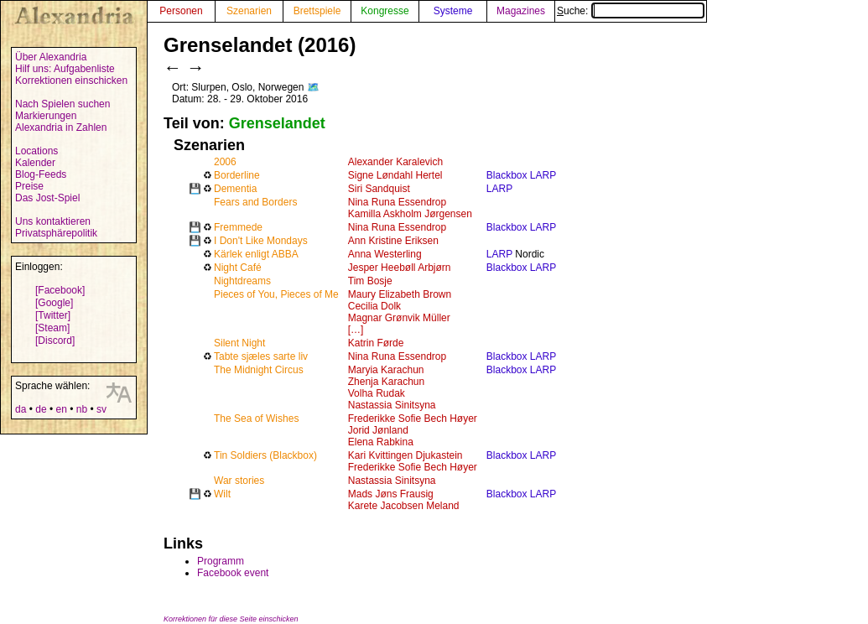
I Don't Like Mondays (261, 241)
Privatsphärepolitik (56, 233)
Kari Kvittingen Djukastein (405, 455)
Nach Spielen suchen (62, 104)
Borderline (237, 175)
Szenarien (249, 11)
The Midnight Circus (259, 370)
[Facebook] (60, 290)
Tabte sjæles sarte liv (261, 356)
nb (81, 409)
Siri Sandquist (379, 189)
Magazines (520, 11)
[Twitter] (52, 315)
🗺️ (313, 87)
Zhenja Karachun (386, 381)
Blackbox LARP (521, 175)
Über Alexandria (50, 57)
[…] (356, 329)
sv (101, 409)
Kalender (35, 163)
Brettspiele (317, 11)
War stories (239, 480)
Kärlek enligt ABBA (256, 254)
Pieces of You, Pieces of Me (276, 294)
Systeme (453, 11)
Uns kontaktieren (53, 221)
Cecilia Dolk (374, 306)
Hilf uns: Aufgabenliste (65, 69)
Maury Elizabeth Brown (399, 294)
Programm (220, 561)
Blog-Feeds (40, 174)
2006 (225, 162)
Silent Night (239, 343)
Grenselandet (277, 123)
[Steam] (52, 328)
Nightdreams (242, 281)
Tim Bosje (370, 281)
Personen (180, 11)
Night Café (238, 267)
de (40, 409)
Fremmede (238, 227)
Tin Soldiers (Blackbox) (265, 455)
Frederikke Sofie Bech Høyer (412, 418)
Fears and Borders (255, 202)
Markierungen (45, 116)
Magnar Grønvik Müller (399, 318)
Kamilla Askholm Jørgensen (410, 214)
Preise (29, 186)
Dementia (235, 189)
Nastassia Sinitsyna (392, 405)
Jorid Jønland (378, 430)
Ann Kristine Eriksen (393, 241)
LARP (499, 189)
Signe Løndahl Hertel (395, 175)
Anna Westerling (385, 254)
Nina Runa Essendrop (397, 202)
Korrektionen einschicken (71, 80)
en (60, 409)
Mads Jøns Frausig (391, 494)
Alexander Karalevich (395, 162)
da (20, 409)
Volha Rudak (376, 393)
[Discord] (55, 340)
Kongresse (384, 11)
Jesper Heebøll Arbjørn (399, 267)
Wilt (222, 494)
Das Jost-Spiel (47, 198)
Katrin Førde (376, 343)
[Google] (54, 303)
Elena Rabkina (380, 442)
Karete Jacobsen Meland (404, 506)
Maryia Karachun (386, 370)
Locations (36, 151)
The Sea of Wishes (256, 418)
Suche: (630, 11)
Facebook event (232, 573)
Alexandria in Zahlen (61, 127)
